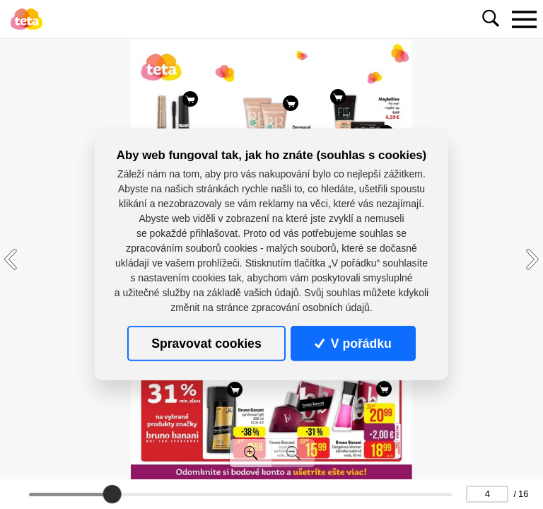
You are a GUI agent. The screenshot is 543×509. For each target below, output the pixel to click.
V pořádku (353, 344)
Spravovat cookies (206, 344)
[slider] (112, 494)
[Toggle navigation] (524, 19)
